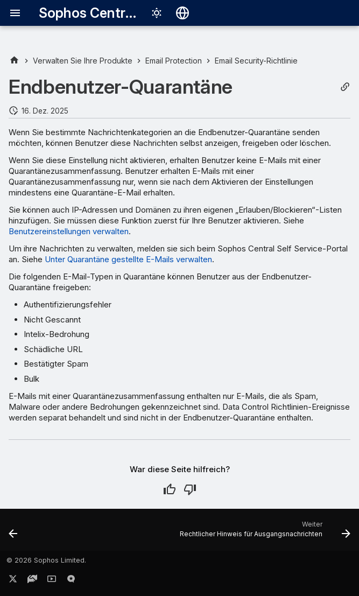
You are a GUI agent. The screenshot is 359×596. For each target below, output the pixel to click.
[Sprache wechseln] (182, 13)
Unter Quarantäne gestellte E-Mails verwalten (128, 259)
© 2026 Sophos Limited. (46, 560)
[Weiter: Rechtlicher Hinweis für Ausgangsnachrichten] (263, 533)
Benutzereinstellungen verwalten (69, 231)
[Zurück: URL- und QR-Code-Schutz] (13, 533)
